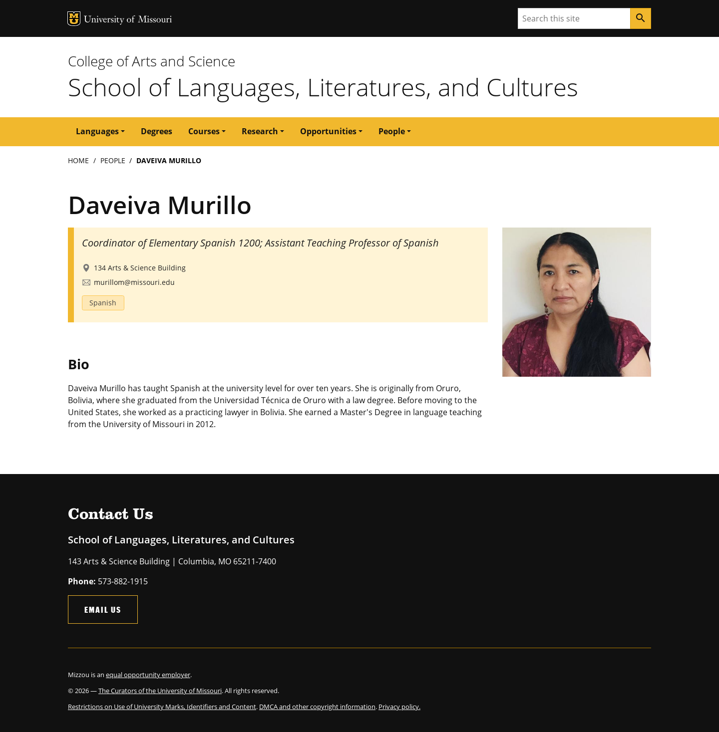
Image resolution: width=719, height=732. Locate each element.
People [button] (391, 131)
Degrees (156, 131)
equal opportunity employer (148, 674)
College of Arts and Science (151, 60)
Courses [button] (204, 131)
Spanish (102, 302)
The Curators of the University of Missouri (160, 690)
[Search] (640, 18)
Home (78, 160)
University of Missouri (128, 20)
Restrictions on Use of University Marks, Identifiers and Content (162, 706)
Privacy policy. (399, 706)
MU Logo (73, 18)
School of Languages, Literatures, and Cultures (323, 86)
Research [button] (260, 131)
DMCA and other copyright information (317, 706)
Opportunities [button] (328, 131)
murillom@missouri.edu (134, 282)
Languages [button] (97, 131)
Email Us (102, 609)
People (112, 160)
